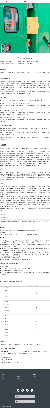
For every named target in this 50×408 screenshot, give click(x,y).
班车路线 (34, 378)
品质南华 (3, 378)
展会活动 (19, 378)
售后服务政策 (34, 6)
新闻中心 (19, 372)
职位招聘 (34, 376)
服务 (2, 6)
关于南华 (3, 372)
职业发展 (34, 372)
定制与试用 (40, 6)
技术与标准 (46, 6)
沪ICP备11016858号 (44, 406)
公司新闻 (19, 374)
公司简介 (3, 374)
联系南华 (3, 382)
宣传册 (18, 380)
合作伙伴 (3, 380)
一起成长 (34, 374)
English (17, 401)
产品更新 (19, 376)
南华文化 (3, 376)
